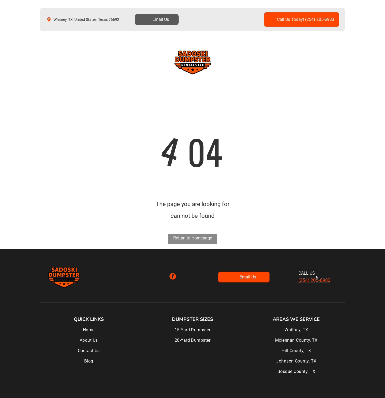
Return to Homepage (192, 238)
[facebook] (173, 277)
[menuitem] (57, 61)
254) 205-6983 (315, 280)
